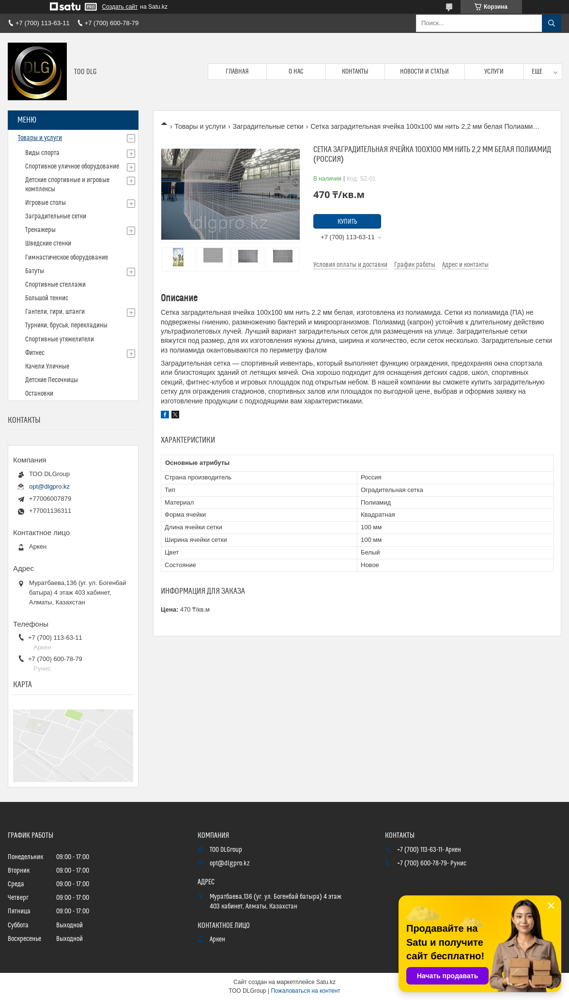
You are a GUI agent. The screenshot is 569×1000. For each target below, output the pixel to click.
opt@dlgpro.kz (49, 486)
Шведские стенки (48, 243)
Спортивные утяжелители (59, 339)
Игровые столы (45, 203)
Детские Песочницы (51, 380)
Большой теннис (46, 298)
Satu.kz (326, 982)
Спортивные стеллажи (55, 285)
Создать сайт (120, 6)
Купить (347, 222)
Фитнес (35, 353)
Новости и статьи (424, 72)
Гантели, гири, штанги (55, 312)
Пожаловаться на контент (305, 990)
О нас (296, 72)
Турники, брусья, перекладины (66, 325)
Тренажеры (40, 230)
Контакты (355, 72)
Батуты (34, 271)
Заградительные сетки (268, 126)
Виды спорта (42, 153)
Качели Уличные (47, 366)
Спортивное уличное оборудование (72, 166)
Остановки (39, 394)
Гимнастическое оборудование (66, 258)
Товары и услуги (200, 126)
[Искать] (551, 23)
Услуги (494, 72)
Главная (237, 72)
